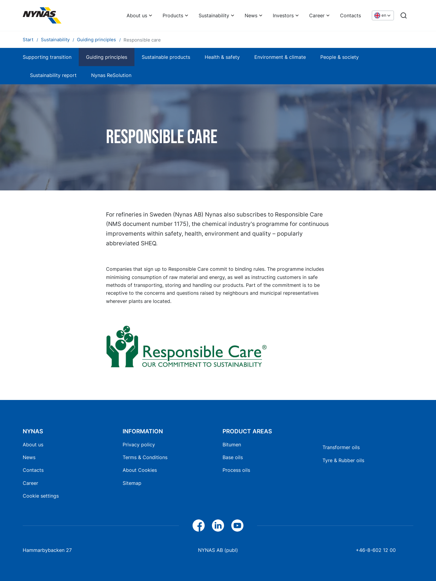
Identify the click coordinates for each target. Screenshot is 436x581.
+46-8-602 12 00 (376, 550)
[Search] (403, 15)
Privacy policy (139, 445)
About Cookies (140, 470)
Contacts (350, 15)
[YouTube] (237, 525)
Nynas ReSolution (111, 75)
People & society (339, 57)
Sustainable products (166, 57)
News (251, 15)
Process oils (236, 470)
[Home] (42, 15)
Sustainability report (53, 75)
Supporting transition (47, 57)
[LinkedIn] (218, 525)
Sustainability (214, 15)
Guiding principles (106, 57)
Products (173, 15)
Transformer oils (341, 447)
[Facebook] (199, 525)
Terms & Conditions (145, 457)
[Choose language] (383, 16)
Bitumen (232, 445)
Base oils (233, 457)
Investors (283, 15)
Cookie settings (41, 496)
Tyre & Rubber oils (343, 460)
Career (317, 15)
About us (137, 15)
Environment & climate (280, 57)
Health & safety (222, 57)
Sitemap (132, 483)
